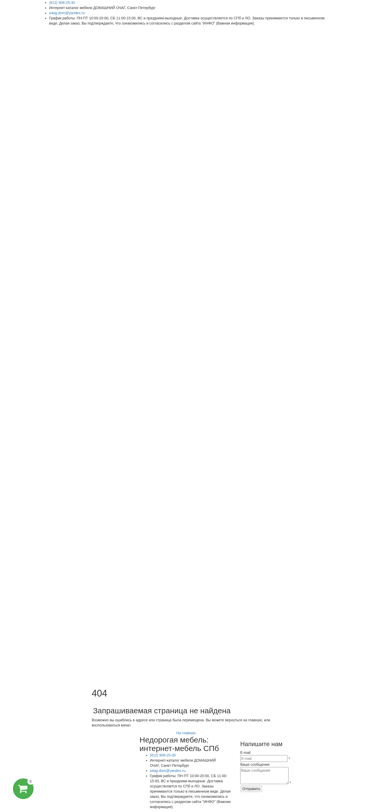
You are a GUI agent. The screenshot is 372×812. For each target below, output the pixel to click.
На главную (186, 733)
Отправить (251, 789)
